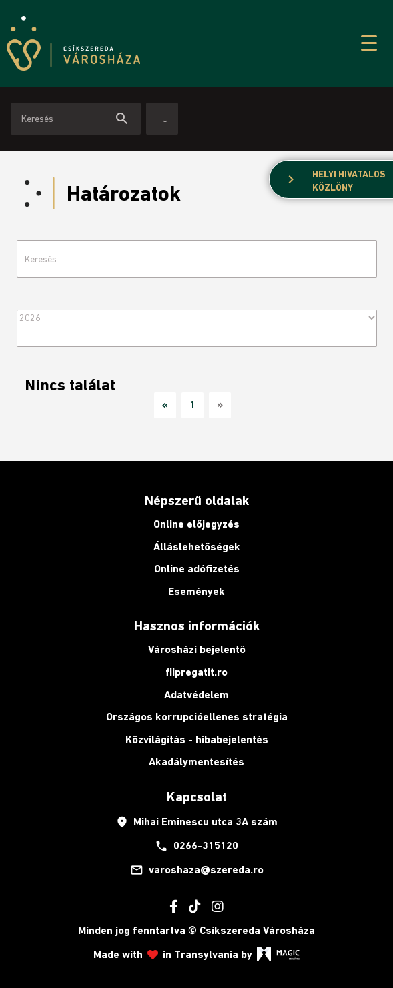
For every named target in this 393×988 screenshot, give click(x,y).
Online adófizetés (197, 568)
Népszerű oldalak (197, 500)
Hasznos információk (197, 626)
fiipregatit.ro (196, 672)
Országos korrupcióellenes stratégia (197, 716)
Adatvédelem (196, 694)
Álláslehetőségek (196, 546)
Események (196, 591)
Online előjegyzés (196, 524)
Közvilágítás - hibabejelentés (196, 739)
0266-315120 (196, 846)
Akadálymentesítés (196, 761)
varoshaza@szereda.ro (197, 870)
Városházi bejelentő (197, 649)
